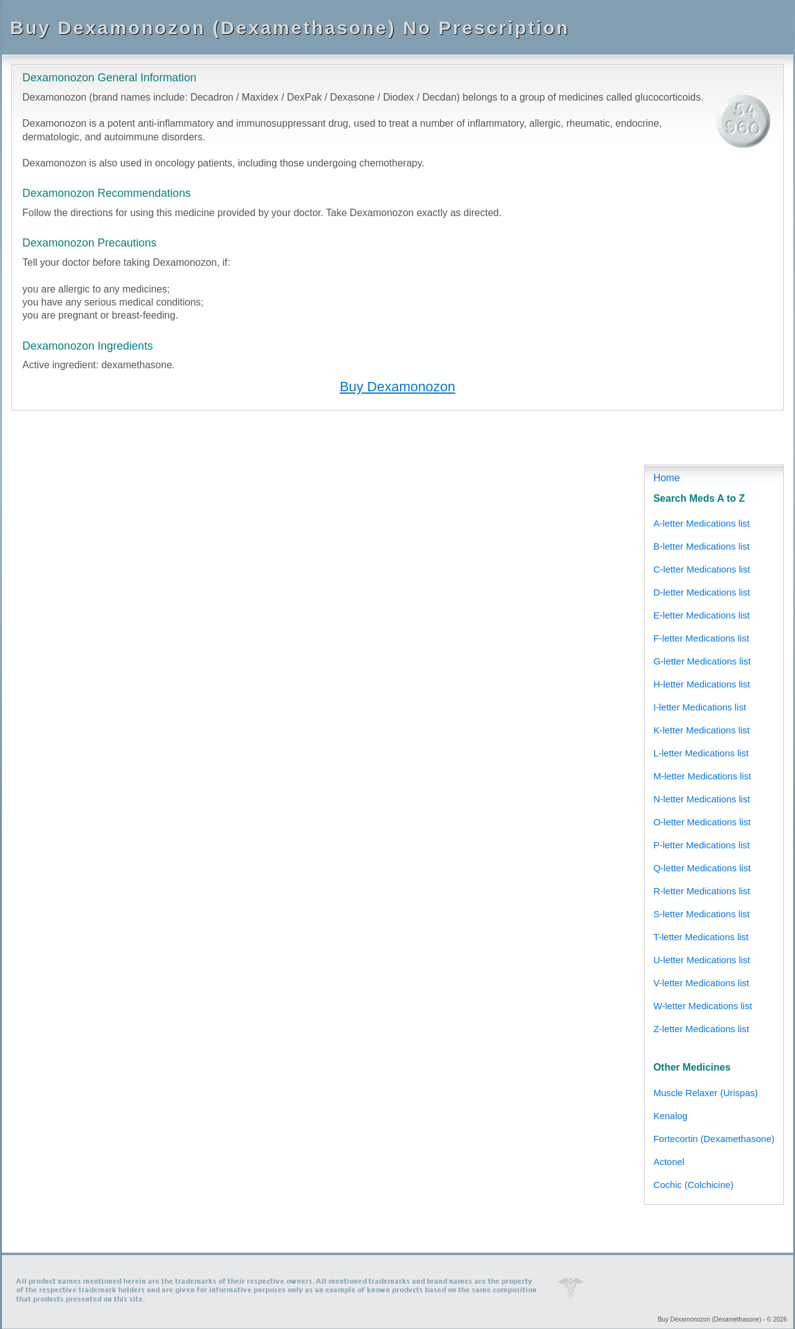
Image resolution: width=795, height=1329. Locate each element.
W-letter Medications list (702, 1005)
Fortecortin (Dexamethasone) (714, 1138)
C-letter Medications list (701, 569)
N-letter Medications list (701, 799)
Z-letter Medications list (701, 1028)
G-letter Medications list (702, 661)
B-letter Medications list (701, 546)
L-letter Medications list (700, 753)
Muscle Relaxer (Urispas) (705, 1092)
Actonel (668, 1161)
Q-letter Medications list (702, 868)
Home (666, 478)
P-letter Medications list (701, 845)
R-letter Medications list (701, 891)
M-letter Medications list (702, 776)
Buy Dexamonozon (397, 386)
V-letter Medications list (701, 982)
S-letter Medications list (701, 914)
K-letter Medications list (701, 730)
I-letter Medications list (699, 707)
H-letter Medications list (701, 684)
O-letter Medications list (702, 822)
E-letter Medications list (701, 615)
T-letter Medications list (700, 937)
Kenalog (670, 1115)
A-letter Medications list (701, 523)
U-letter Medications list (701, 960)
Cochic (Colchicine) (693, 1184)
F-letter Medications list (701, 638)
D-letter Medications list (701, 592)
